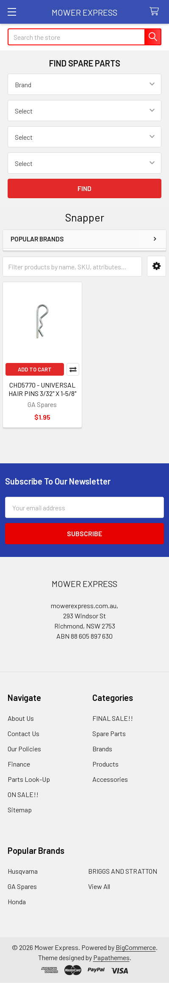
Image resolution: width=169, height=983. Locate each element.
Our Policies (24, 749)
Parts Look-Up (29, 779)
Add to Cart (35, 369)
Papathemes (111, 957)
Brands (102, 749)
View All (99, 886)
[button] (156, 266)
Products (105, 764)
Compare (72, 369)
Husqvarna (23, 871)
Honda (17, 901)
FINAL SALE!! (112, 718)
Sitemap (20, 810)
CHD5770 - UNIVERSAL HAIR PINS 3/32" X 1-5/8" (42, 389)
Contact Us (23, 733)
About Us (21, 718)
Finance (19, 764)
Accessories (110, 779)
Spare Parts (109, 733)
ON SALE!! (23, 794)
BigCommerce (136, 947)
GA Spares (22, 886)
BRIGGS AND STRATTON (122, 871)
